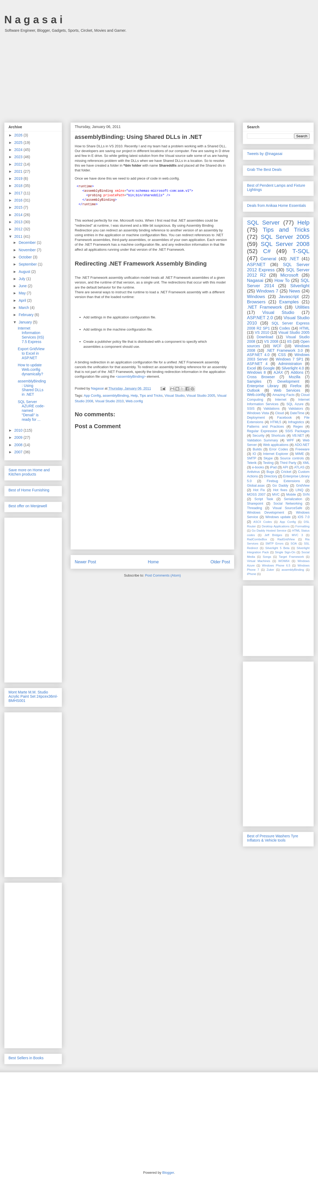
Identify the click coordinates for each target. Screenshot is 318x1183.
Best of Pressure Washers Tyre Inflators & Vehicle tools (272, 838)
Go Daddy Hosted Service (269, 530)
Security (258, 435)
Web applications (275, 445)
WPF (290, 440)
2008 (19, 445)
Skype (268, 458)
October (26, 257)
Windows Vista (258, 413)
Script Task (263, 499)
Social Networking (287, 503)
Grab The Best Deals (264, 169)
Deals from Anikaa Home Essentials (276, 205)
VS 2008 (271, 341)
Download (265, 337)
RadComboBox (257, 539)
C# (267, 251)
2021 (19, 171)
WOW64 (283, 561)
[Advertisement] (159, 75)
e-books (258, 467)
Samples (254, 381)
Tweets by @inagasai (264, 154)
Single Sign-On (285, 552)
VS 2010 (262, 332)
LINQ (299, 490)
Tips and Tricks (151, 396)
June (23, 286)
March (24, 307)
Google (269, 368)
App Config (92, 396)
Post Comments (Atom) (163, 575)
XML (306, 463)
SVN (306, 494)
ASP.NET (256, 264)
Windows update (277, 517)
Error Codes (278, 449)
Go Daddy (280, 485)
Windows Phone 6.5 (276, 565)
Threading (254, 508)
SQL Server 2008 (285, 244)
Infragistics (296, 422)
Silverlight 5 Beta (277, 548)
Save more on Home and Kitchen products (29, 472)
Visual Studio (175, 396)
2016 (19, 200)
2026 (19, 135)
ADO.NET (302, 445)
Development (288, 381)
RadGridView (286, 539)
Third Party (288, 463)
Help (134, 396)
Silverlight (300, 285)
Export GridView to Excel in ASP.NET (31, 353)
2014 (19, 215)
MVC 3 (297, 535)
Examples (289, 301)
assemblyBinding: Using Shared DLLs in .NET (32, 387)
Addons (297, 372)
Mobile (291, 494)
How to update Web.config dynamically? (30, 369)
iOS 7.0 (304, 517)
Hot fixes (280, 490)
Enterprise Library (263, 386)
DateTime (297, 413)
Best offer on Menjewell (27, 506)
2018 (19, 186)
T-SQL (301, 251)
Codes (284, 328)
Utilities (302, 307)
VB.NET (298, 435)
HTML (304, 328)
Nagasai (255, 280)
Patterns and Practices (265, 426)
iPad (273, 467)
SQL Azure (294, 404)
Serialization (293, 499)
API (285, 467)
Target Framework (291, 556)
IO (254, 454)
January (26, 322)
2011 (19, 236)
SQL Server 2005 (285, 237)
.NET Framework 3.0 (284, 350)
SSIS (251, 408)
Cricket (286, 472)
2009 (19, 437)
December (28, 242)
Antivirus (253, 472)
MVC (276, 494)
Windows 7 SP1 (289, 359)
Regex (298, 426)
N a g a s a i (33, 19)
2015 (19, 207)
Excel (251, 368)
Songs (267, 556)
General (268, 258)
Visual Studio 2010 (109, 401)
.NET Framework (264, 307)
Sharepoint (255, 503)
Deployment (256, 417)
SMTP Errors (275, 543)
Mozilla (295, 377)
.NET (294, 258)
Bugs (270, 472)
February (26, 315)
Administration (290, 364)
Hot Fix (259, 490)
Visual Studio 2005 (201, 396)
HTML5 (275, 422)
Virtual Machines (258, 561)
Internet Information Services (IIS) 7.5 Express (31, 335)
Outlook (253, 390)
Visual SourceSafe (287, 508)
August (25, 272)
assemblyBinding (116, 396)
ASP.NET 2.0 (260, 317)
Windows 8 (256, 372)
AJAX (278, 372)
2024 (19, 150)
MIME (299, 454)
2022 (19, 164)
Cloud (279, 413)
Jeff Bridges (273, 535)
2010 (19, 430)
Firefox (296, 386)
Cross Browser (261, 377)
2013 (19, 222)
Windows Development (265, 512)
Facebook (284, 417)
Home (153, 562)
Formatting (302, 526)
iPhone (251, 573)
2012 (19, 229)
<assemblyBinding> (131, 376)
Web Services (287, 390)
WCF (277, 346)
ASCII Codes (262, 521)
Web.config (134, 401)
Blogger (168, 1173)
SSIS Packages (297, 431)
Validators (295, 408)
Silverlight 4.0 (292, 368)
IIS (289, 341)
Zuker (270, 569)
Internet (280, 399)
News (294, 291)
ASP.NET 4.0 (258, 355)
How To (281, 280)
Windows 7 (267, 291)
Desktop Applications (276, 526)
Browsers (256, 301)
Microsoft (289, 275)
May (22, 293)
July (22, 279)
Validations (271, 408)
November (28, 250)
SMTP (251, 458)
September (28, 264)
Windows (256, 296)
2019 (19, 178)
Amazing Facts (283, 395)
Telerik (252, 463)
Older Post (220, 562)
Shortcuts (278, 435)
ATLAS (299, 467)
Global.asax (256, 485)
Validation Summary (262, 440)
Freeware (302, 449)
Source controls (292, 458)
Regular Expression (262, 431)
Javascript (289, 296)
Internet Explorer (275, 454)
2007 (19, 452)
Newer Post (85, 562)
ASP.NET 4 (257, 364)
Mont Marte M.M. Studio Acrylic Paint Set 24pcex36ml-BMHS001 (33, 696)
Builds (257, 449)
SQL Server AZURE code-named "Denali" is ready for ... (31, 411)
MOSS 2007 (256, 494)
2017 (19, 193)
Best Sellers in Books (25, 1058)
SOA (293, 543)
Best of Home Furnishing (28, 490)
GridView (303, 485)
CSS (282, 355)
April (23, 300)
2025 (19, 142)
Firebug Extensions (283, 481)
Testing (268, 463)
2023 (19, 157)
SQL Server (263, 222)
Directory (270, 476)
